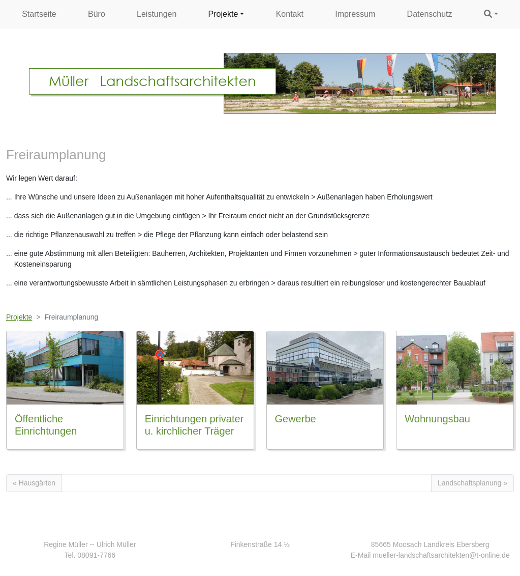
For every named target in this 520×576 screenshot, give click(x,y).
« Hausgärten (34, 483)
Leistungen (156, 14)
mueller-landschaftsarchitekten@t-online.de (441, 555)
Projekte (223, 14)
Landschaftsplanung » (472, 483)
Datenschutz (429, 14)
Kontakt (289, 14)
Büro (96, 14)
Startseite (39, 14)
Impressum (355, 14)
